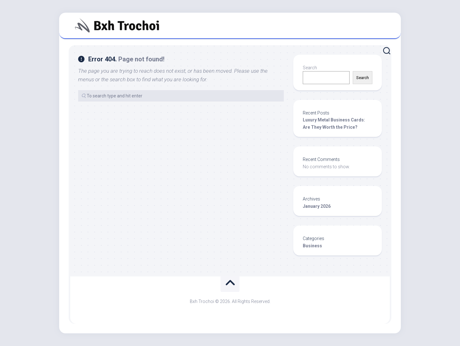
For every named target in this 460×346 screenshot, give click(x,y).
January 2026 (317, 206)
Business (312, 245)
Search (310, 67)
